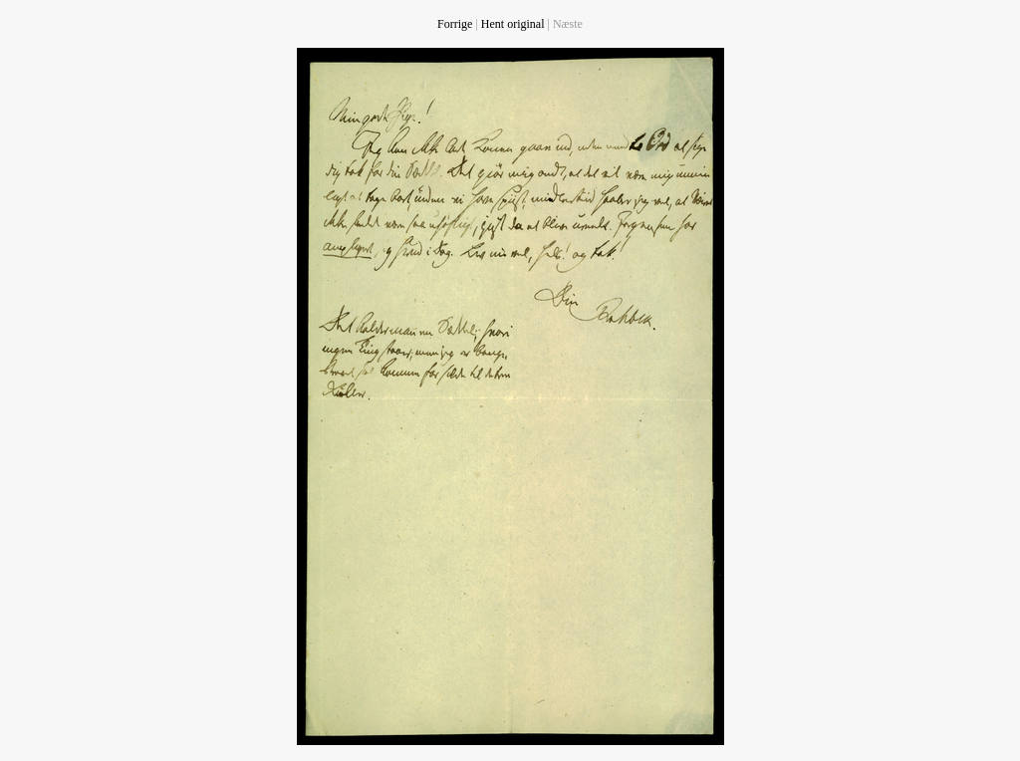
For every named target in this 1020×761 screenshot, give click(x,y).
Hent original (513, 24)
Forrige (454, 24)
